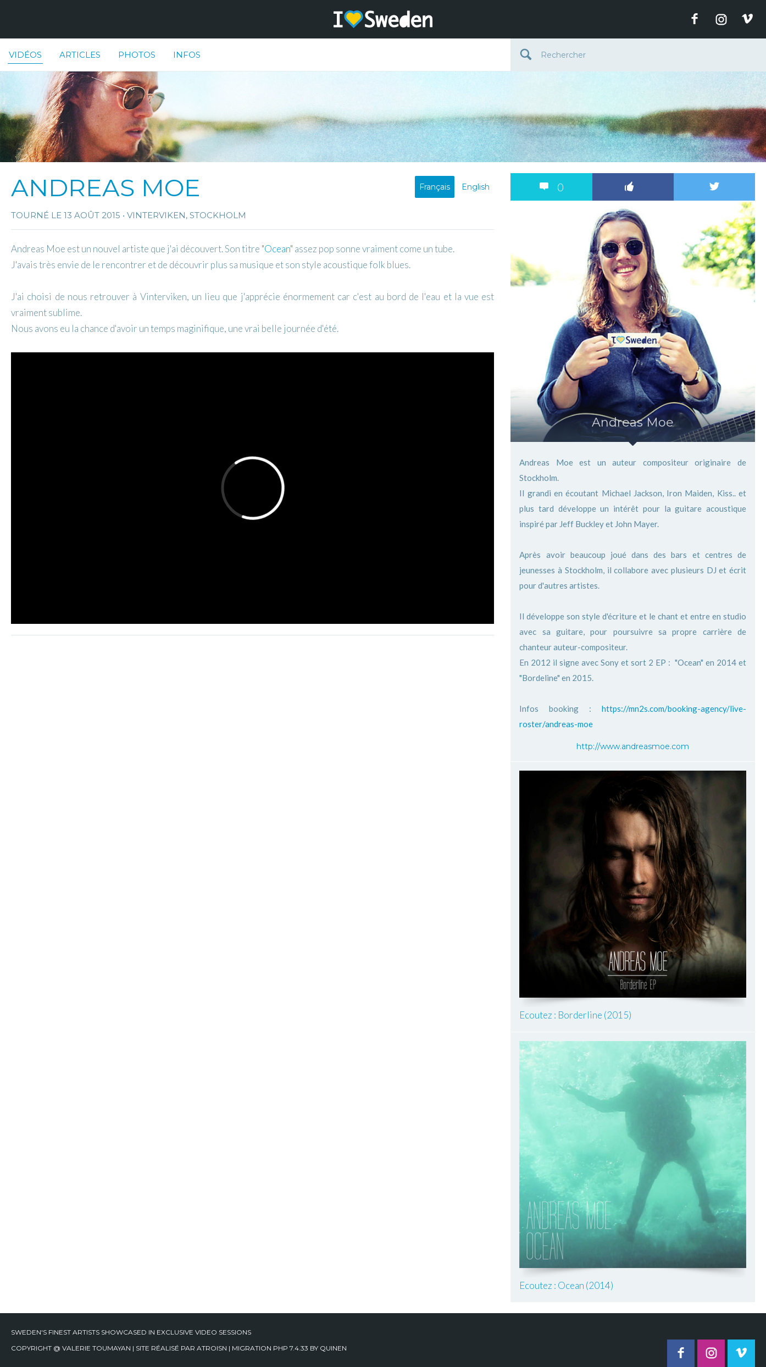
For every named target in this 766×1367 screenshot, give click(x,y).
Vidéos (25, 56)
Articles (80, 54)
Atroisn (212, 1348)
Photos (137, 54)
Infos (187, 54)
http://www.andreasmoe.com (632, 746)
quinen (333, 1348)
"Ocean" (277, 248)
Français (434, 187)
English (476, 187)
